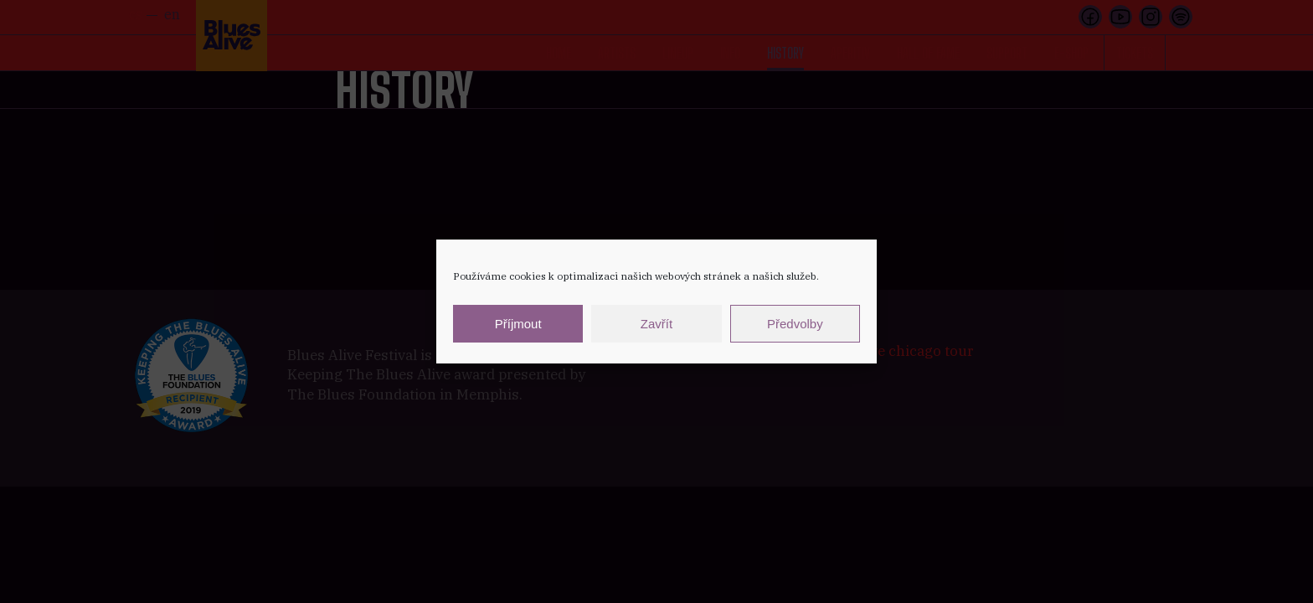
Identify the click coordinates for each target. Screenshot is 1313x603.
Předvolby (795, 324)
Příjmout (518, 324)
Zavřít (656, 324)
